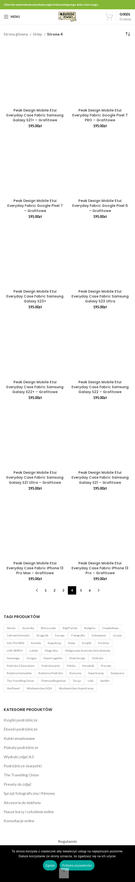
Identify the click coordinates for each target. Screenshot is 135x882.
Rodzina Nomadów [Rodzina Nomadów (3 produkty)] (19, 673)
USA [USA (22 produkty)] (90, 681)
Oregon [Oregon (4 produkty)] (31, 658)
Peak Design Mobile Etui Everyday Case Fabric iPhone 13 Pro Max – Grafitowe (35, 568)
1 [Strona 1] (46, 590)
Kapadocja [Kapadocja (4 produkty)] (54, 643)
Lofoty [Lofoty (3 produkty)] (34, 650)
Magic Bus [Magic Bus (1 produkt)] (51, 650)
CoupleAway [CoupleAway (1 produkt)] (110, 628)
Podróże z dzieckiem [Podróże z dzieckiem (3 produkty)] (21, 666)
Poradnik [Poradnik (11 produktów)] (88, 666)
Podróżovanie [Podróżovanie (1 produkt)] (51, 666)
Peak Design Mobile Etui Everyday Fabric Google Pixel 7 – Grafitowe (35, 205)
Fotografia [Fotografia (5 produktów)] (78, 635)
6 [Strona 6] (90, 590)
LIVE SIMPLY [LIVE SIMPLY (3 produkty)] (15, 650)
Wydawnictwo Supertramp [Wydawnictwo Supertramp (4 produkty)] (76, 688)
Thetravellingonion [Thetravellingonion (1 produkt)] (53, 681)
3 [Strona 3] (63, 590)
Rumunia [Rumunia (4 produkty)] (75, 673)
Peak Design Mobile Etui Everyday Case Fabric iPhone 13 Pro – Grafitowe (100, 568)
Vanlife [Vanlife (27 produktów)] (104, 681)
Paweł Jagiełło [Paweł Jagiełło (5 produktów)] (53, 658)
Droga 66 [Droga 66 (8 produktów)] (42, 635)
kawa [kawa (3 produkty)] (71, 643)
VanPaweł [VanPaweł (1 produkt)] (13, 688)
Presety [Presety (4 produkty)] (106, 666)
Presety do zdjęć (17, 784)
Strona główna (16, 34)
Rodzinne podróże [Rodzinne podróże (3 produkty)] (50, 673)
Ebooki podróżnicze (20, 729)
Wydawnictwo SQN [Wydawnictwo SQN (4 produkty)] (39, 688)
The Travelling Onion (21, 774)
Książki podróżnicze (20, 720)
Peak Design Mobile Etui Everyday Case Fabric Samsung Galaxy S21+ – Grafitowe (34, 115)
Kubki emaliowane (19, 738)
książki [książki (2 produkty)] (86, 643)
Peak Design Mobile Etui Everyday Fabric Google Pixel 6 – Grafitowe (100, 205)
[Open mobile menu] (12, 17)
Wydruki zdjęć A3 (19, 756)
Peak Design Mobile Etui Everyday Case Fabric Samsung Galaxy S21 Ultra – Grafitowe (34, 477)
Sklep (38, 34)
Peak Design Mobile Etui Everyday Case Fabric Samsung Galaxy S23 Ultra (100, 296)
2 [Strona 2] (54, 590)
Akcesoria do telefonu (22, 802)
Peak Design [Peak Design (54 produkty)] (77, 658)
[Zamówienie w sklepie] (127, 34)
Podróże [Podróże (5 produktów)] (97, 658)
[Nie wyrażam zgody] (64, 873)
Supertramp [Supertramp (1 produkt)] (96, 673)
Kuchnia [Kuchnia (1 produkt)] (103, 643)
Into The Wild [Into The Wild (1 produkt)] (15, 643)
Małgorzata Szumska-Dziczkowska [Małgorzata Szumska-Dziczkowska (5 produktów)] (87, 650)
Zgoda (50, 865)
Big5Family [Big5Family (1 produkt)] (70, 628)
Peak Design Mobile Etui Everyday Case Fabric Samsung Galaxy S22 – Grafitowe (100, 387)
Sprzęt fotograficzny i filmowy (29, 793)
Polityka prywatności (77, 865)
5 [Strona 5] (81, 590)
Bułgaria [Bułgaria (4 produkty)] (89, 628)
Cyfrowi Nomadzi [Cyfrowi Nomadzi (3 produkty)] (18, 635)
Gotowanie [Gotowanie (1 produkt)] (99, 635)
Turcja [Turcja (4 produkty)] (77, 681)
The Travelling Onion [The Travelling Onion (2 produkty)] (20, 681)
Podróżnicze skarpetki (23, 765)
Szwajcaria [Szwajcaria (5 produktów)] (117, 673)
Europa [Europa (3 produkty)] (59, 635)
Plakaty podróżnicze (21, 747)
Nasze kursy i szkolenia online (29, 811)
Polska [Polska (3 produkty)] (71, 666)
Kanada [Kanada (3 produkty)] (36, 643)
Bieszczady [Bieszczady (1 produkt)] (48, 628)
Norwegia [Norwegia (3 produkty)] (13, 658)
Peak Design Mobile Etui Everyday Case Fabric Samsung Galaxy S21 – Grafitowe (100, 477)
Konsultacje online (19, 820)
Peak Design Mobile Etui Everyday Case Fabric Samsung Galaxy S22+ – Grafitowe (34, 387)
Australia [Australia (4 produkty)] (28, 628)
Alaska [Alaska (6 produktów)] (11, 628)
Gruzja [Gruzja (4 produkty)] (117, 635)
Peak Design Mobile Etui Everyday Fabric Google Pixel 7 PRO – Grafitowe (100, 115)
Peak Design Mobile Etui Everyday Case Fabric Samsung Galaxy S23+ (34, 296)
